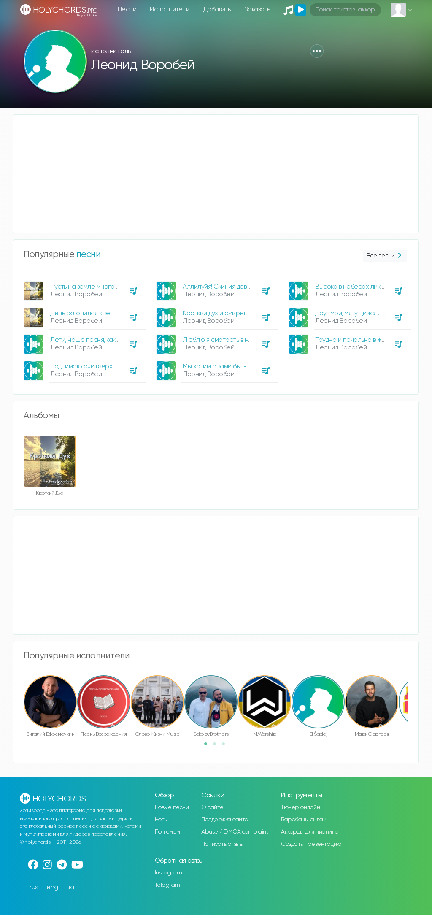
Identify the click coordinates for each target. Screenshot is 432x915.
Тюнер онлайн (300, 807)
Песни (127, 9)
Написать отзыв (221, 844)
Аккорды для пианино (309, 832)
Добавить (217, 9)
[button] (316, 51)
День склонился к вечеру (87, 313)
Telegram (167, 885)
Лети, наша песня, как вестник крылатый (110, 340)
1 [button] (208, 746)
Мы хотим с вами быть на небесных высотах (247, 366)
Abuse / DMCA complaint (234, 832)
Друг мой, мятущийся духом (355, 313)
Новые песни (172, 807)
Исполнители (170, 9)
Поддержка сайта (224, 820)
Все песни (385, 256)
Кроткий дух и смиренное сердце (233, 313)
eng (52, 887)
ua (70, 887)
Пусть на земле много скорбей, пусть (104, 287)
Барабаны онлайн (305, 820)
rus (34, 887)
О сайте (212, 807)
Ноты (161, 820)
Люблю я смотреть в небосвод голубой (241, 340)
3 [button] (226, 746)
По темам (167, 832)
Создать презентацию (311, 844)
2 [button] (217, 746)
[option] (83, 327)
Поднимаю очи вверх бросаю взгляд (103, 366)
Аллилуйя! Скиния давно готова (229, 287)
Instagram (168, 873)
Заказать (257, 9)
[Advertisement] (216, 174)
